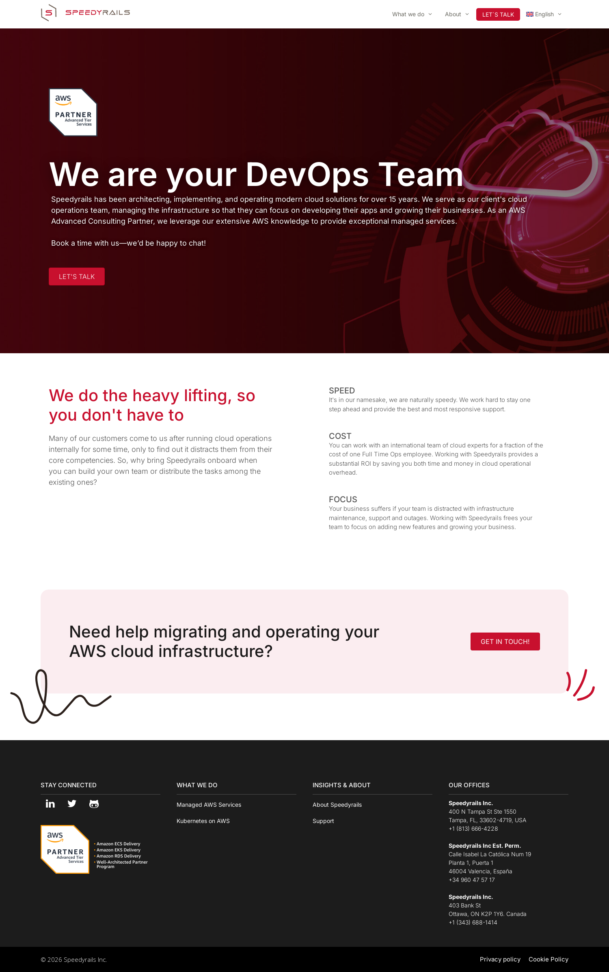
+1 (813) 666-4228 (473, 828)
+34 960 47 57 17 (472, 879)
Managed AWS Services (209, 804)
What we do (415, 14)
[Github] (93, 804)
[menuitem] (544, 14)
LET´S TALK (498, 14)
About (460, 14)
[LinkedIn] (50, 804)
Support (323, 820)
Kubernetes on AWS (203, 820)
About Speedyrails (337, 804)
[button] (77, 276)
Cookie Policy (548, 959)
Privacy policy (500, 959)
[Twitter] (72, 804)
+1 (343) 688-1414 (473, 922)
